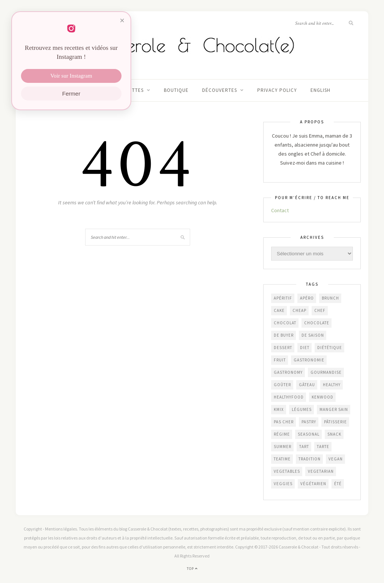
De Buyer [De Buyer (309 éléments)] (284, 335)
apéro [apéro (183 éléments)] (307, 298)
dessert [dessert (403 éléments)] (283, 347)
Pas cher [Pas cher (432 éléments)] (284, 421)
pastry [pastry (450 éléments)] (309, 421)
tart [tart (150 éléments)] (304, 446)
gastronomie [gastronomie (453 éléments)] (309, 360)
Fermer (71, 93)
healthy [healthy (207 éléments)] (331, 384)
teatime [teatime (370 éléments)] (282, 459)
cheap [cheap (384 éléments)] (299, 310)
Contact (280, 210)
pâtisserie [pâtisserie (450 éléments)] (335, 421)
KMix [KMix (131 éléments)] (279, 409)
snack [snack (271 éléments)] (334, 434)
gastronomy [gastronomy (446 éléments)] (288, 372)
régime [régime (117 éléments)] (282, 434)
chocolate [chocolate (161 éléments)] (316, 322)
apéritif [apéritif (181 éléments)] (283, 298)
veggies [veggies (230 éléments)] (283, 483)
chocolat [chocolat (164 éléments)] (285, 322)
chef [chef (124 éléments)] (320, 310)
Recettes (131, 90)
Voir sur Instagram (71, 76)
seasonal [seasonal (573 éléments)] (309, 434)
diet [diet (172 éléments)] (304, 347)
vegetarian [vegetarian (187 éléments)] (321, 471)
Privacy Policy (277, 90)
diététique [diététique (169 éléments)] (329, 347)
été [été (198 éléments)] (338, 483)
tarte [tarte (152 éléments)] (323, 446)
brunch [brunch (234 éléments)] (330, 298)
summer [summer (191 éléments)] (282, 446)
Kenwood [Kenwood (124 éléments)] (322, 397)
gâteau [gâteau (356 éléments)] (307, 384)
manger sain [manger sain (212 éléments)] (334, 409)
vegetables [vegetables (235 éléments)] (287, 471)
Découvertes (219, 90)
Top (192, 568)
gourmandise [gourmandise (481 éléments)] (326, 372)
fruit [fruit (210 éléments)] (280, 360)
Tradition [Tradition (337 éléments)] (309, 459)
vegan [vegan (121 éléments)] (335, 459)
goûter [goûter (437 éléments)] (282, 384)
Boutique (176, 90)
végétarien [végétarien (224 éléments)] (313, 483)
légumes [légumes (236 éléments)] (302, 409)
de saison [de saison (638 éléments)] (313, 335)
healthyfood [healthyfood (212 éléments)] (289, 397)
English (320, 90)
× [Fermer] (122, 20)
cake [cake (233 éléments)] (279, 310)
